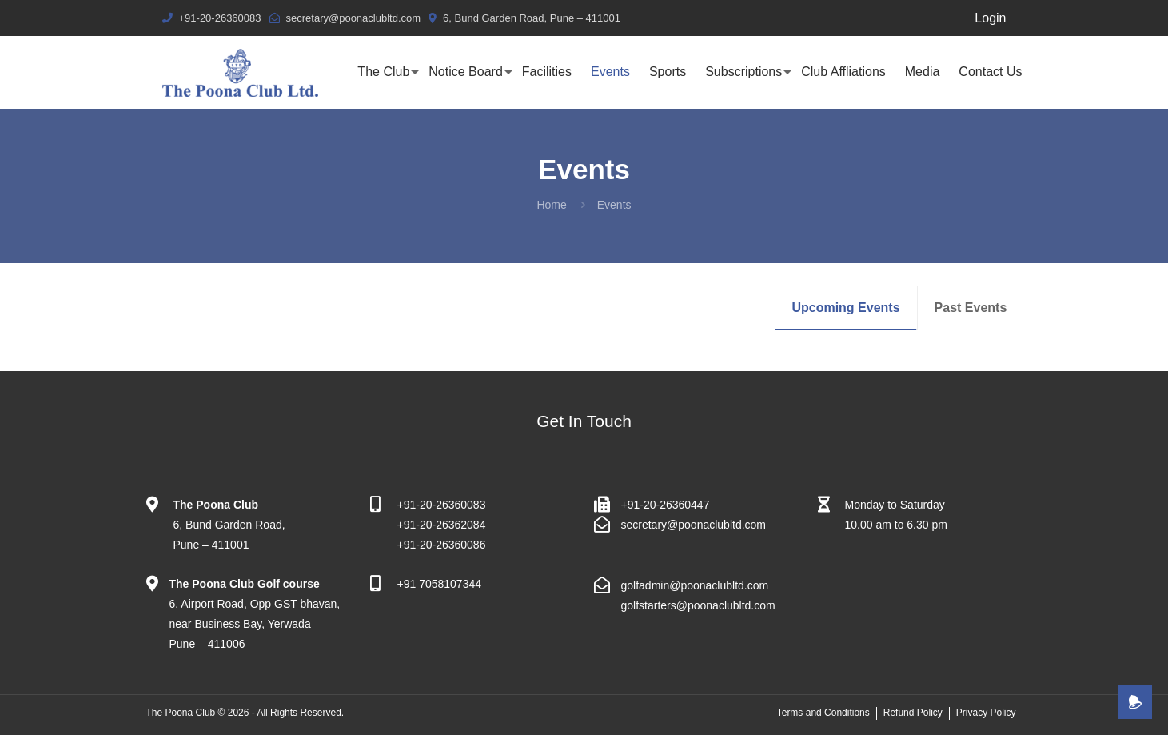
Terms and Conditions (823, 712)
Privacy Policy (986, 712)
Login (990, 18)
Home (551, 204)
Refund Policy (913, 712)
